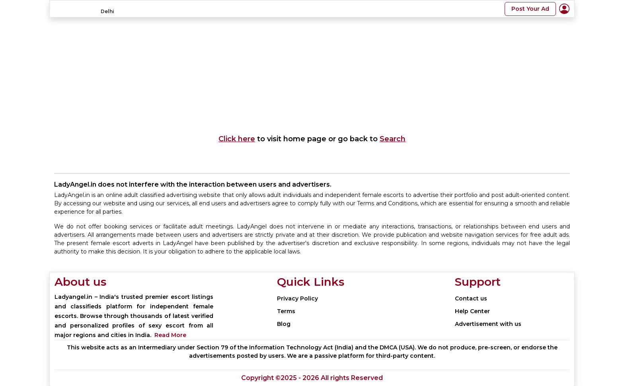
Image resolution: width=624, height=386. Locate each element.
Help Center (472, 311)
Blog (284, 324)
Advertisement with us (488, 324)
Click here (236, 139)
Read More (170, 335)
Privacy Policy (297, 298)
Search (393, 139)
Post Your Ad (530, 8)
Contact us (471, 298)
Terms (286, 311)
